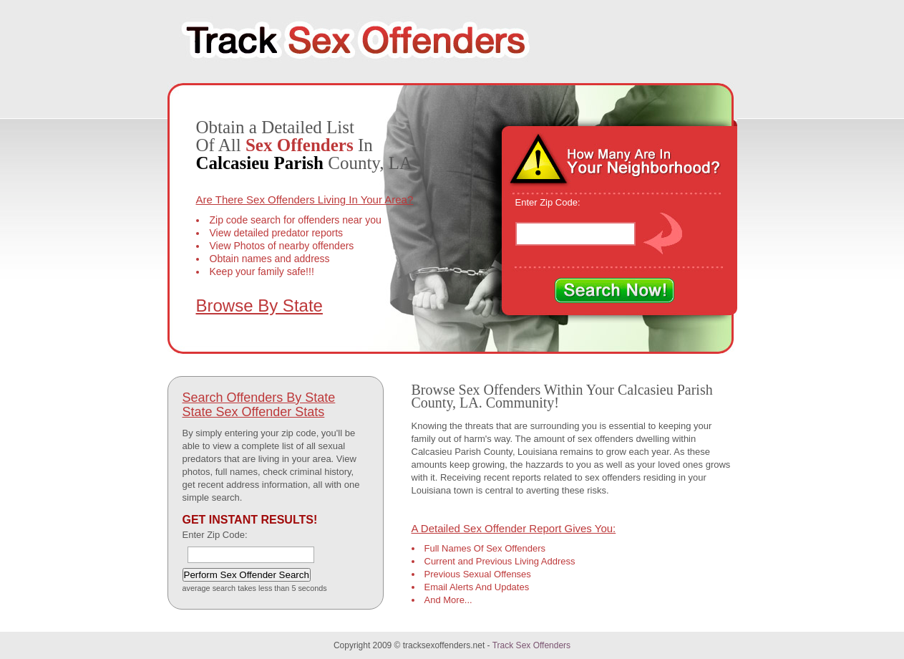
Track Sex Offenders (531, 645)
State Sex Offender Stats (254, 412)
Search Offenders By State (259, 397)
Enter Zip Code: (547, 202)
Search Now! (614, 291)
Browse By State (259, 305)
